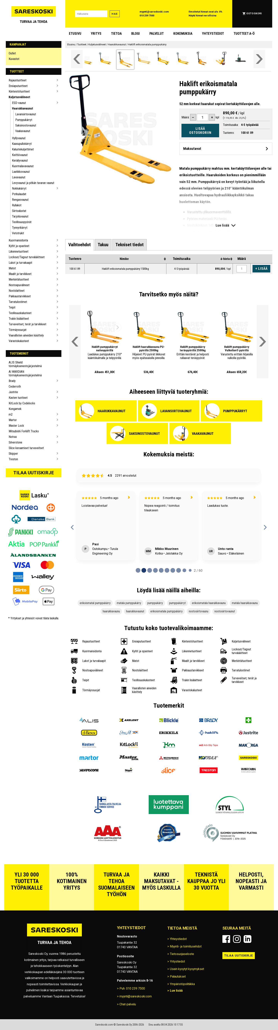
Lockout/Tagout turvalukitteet (27, 257)
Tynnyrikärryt (19, 227)
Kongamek (15, 409)
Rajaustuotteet (17, 80)
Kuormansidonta (18, 240)
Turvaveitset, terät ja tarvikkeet (27, 324)
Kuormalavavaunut (23, 166)
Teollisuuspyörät (21, 222)
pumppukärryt (177, 603)
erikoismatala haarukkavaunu (209, 603)
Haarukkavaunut (22, 108)
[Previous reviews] (72, 527)
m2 (11, 414)
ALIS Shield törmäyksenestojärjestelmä (25, 364)
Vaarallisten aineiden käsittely (26, 335)
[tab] (79, 245)
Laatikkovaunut (21, 172)
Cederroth (15, 386)
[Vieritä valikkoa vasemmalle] (77, 59)
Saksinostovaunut (25, 125)
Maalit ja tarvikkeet (20, 274)
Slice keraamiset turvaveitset (26, 448)
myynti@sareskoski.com (154, 11)
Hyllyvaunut (18, 138)
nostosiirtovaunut (224, 611)
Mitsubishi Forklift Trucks (24, 431)
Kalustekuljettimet (23, 149)
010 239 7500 (147, 15)
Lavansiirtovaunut (25, 114)
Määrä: (185, 117)
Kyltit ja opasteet (19, 246)
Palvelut (156, 33)
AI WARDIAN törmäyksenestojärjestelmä (25, 373)
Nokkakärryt (19, 188)
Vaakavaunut (22, 131)
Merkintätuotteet (19, 279)
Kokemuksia (182, 33)
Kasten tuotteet (18, 398)
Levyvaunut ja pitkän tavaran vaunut (33, 183)
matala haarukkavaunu (245, 603)
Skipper (13, 453)
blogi (135, 33)
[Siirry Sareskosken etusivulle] (33, 14)
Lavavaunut (18, 177)
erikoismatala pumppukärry (166, 611)
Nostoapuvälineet (19, 285)
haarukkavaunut (135, 611)
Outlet (12, 53)
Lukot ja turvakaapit (20, 263)
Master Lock (16, 425)
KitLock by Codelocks (22, 403)
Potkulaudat (19, 194)
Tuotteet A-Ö (244, 33)
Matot (12, 268)
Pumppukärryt (23, 120)
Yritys (96, 33)
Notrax (13, 437)
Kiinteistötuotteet (19, 91)
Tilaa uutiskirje (33, 472)
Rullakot (16, 205)
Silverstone (15, 442)
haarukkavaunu (111, 611)
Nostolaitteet (17, 290)
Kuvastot (14, 59)
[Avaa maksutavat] (226, 148)
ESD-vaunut (19, 103)
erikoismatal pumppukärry (95, 603)
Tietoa (116, 33)
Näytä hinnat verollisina (202, 15)
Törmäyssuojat (17, 330)
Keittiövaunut (20, 155)
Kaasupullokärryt (22, 144)
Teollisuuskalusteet (20, 313)
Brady (12, 381)
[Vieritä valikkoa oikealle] (259, 59)
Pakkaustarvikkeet (20, 296)
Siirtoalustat (19, 211)
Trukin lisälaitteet (19, 318)
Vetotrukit (18, 233)
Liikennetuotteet (18, 251)
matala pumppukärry (129, 603)
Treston (13, 459)
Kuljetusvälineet (19, 97)
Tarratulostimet (18, 302)
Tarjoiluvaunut (20, 216)
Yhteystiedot (213, 33)
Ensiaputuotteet (18, 86)
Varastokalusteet (19, 341)
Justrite (13, 392)
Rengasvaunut (20, 199)
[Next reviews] (265, 527)
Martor (13, 420)
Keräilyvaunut (20, 160)
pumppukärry (155, 603)
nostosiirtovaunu (198, 611)
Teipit (12, 307)
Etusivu (75, 33)
